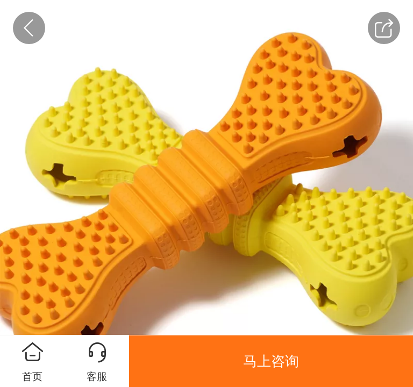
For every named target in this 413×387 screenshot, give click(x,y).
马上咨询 (271, 361)
